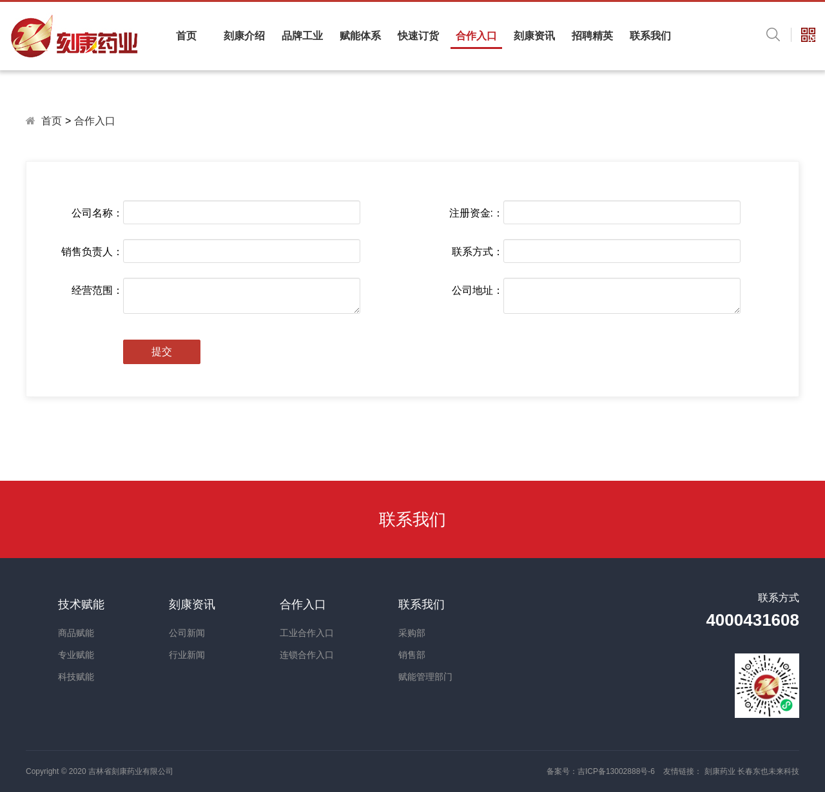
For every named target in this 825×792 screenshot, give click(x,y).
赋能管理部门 (425, 676)
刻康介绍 (244, 35)
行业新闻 (187, 655)
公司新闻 (187, 633)
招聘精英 (592, 35)
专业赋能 (76, 655)
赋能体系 (360, 35)
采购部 (411, 633)
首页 (186, 35)
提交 (161, 351)
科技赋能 (76, 676)
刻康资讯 (534, 35)
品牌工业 (302, 35)
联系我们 (650, 35)
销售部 (411, 655)
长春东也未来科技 (768, 771)
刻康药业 (720, 771)
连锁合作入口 (307, 655)
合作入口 (476, 35)
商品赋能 (76, 633)
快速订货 (418, 35)
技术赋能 (81, 604)
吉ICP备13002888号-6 (616, 771)
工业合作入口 (307, 633)
